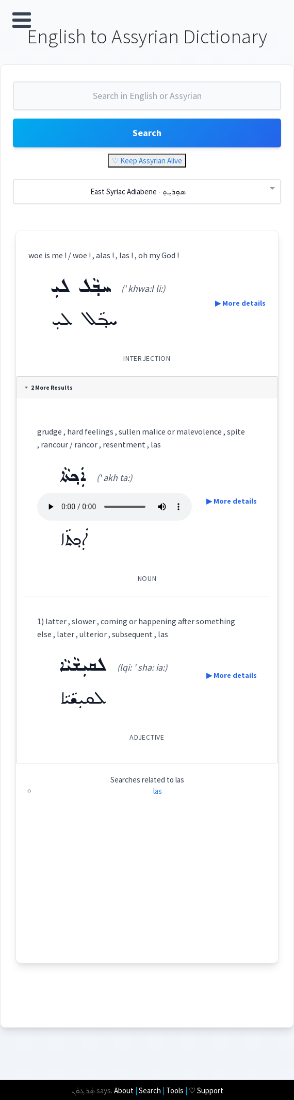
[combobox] (147, 100)
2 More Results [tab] (49, 387)
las (157, 791)
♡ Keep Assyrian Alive (147, 160)
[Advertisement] (147, 891)
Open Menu (21, 20)
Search (147, 133)
